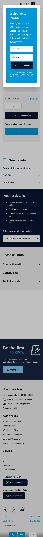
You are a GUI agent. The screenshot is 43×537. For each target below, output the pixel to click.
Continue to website (22, 66)
